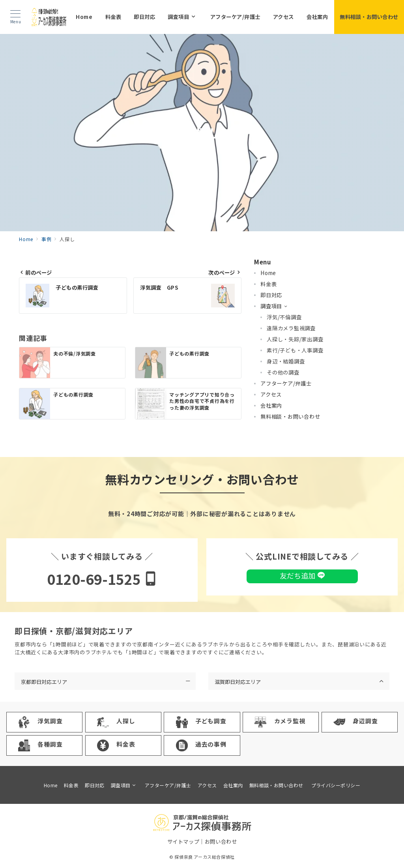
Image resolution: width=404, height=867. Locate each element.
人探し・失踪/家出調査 (295, 339)
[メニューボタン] (15, 17)
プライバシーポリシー (336, 785)
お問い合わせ (221, 841)
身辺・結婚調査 (286, 361)
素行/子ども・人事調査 (295, 350)
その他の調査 (283, 372)
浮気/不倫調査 (284, 317)
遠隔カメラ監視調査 (291, 328)
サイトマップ (183, 841)
